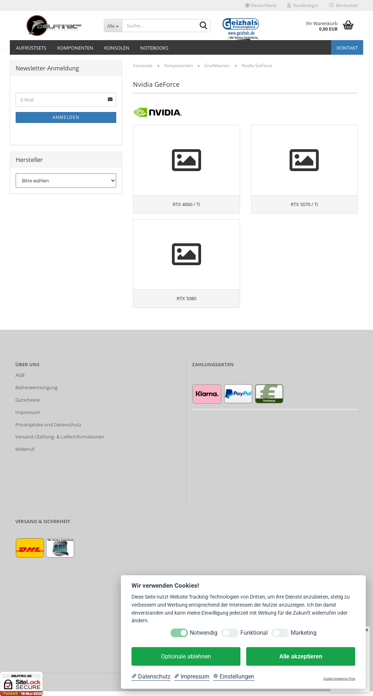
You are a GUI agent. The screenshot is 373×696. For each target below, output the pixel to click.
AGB (19, 380)
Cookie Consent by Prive (339, 678)
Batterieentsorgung (36, 392)
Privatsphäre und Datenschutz (48, 429)
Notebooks (154, 48)
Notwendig (203, 632)
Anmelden (65, 117)
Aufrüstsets (31, 48)
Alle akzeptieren (300, 656)
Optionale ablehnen (186, 656)
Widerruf (24, 454)
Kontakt (347, 48)
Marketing (304, 632)
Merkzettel (343, 5)
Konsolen (116, 48)
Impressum (27, 417)
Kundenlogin (302, 5)
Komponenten (75, 48)
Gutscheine (27, 404)
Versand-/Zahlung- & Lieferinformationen (59, 441)
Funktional (254, 632)
